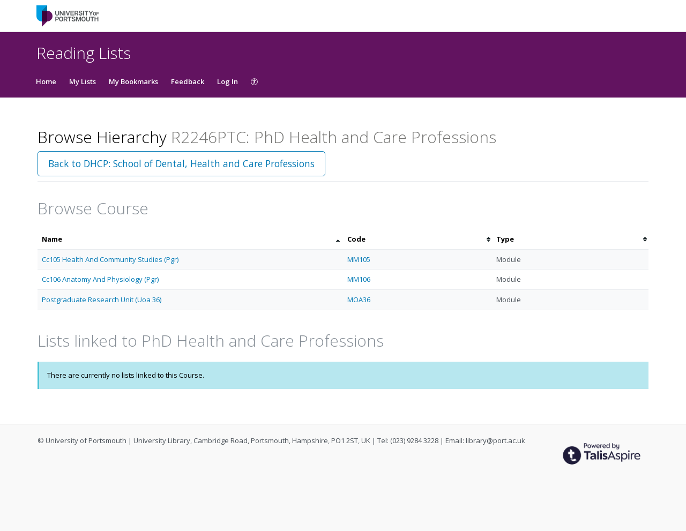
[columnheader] (190, 239)
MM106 (358, 279)
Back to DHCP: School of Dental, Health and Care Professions (181, 163)
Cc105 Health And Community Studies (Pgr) (110, 259)
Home (46, 81)
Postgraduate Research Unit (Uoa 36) (101, 299)
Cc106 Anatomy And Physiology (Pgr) (100, 279)
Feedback (187, 81)
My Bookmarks (133, 81)
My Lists (82, 81)
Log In (227, 81)
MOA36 (358, 299)
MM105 (358, 259)
